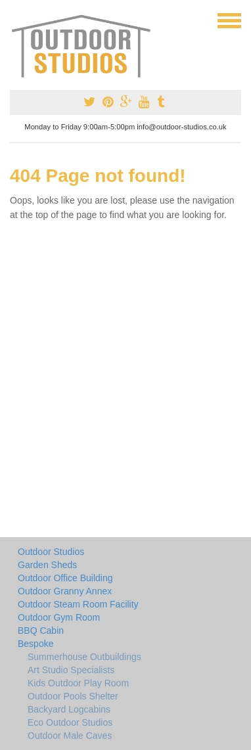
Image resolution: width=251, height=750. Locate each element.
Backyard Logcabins (69, 709)
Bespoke (35, 643)
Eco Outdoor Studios (70, 722)
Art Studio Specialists (71, 670)
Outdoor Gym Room (59, 617)
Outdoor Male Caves (70, 735)
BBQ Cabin (41, 630)
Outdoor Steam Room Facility (78, 604)
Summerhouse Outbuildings (84, 656)
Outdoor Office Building (65, 578)
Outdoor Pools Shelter (73, 696)
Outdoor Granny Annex (65, 591)
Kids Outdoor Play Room (78, 683)
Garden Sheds (47, 565)
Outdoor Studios (51, 551)
